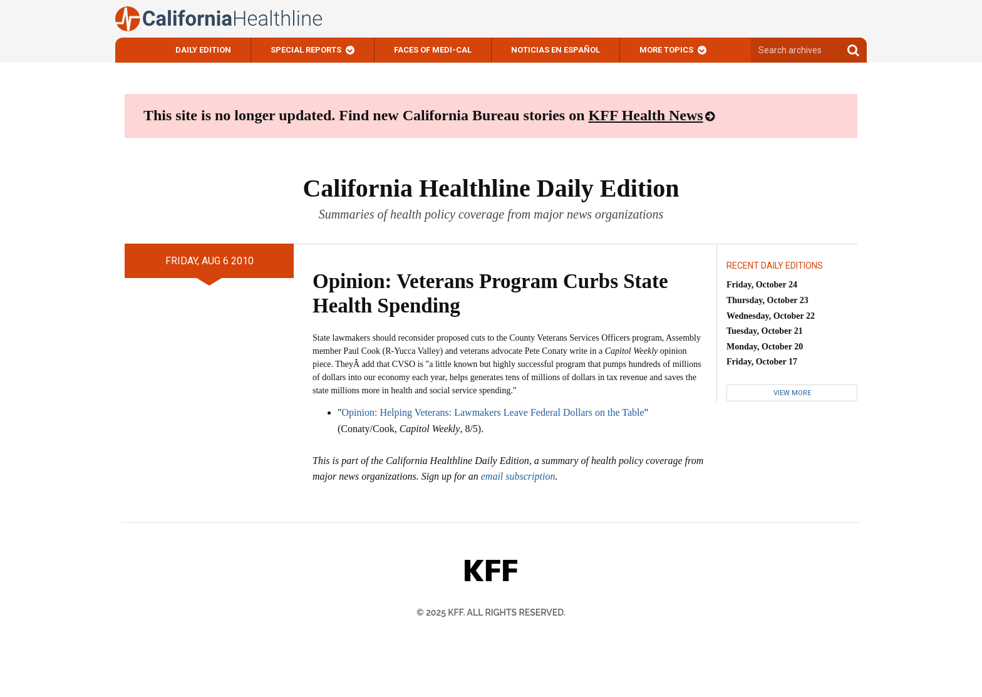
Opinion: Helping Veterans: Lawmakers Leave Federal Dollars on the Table (493, 412)
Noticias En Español (555, 49)
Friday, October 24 (761, 284)
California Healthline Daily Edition (490, 188)
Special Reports (306, 49)
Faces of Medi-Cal (433, 49)
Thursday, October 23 (767, 300)
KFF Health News (646, 115)
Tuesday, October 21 (764, 331)
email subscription (518, 476)
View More (792, 393)
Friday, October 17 (761, 361)
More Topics (666, 49)
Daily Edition (203, 49)
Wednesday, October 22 (770, 316)
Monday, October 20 (764, 346)
